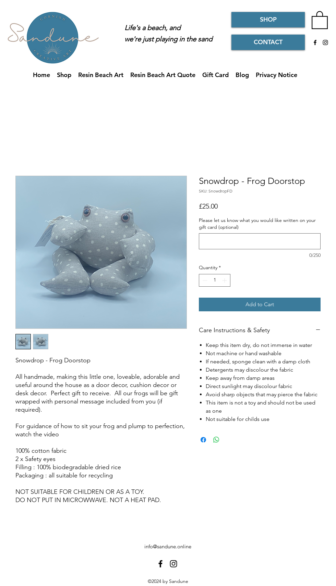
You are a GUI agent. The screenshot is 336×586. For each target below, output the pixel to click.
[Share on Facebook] (203, 440)
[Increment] (225, 280)
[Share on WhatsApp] (216, 440)
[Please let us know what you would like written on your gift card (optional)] (259, 241)
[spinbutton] (214, 280)
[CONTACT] (268, 42)
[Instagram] (325, 42)
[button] (320, 19)
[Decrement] (204, 280)
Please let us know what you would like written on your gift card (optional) (257, 223)
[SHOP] (268, 19)
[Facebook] (315, 42)
